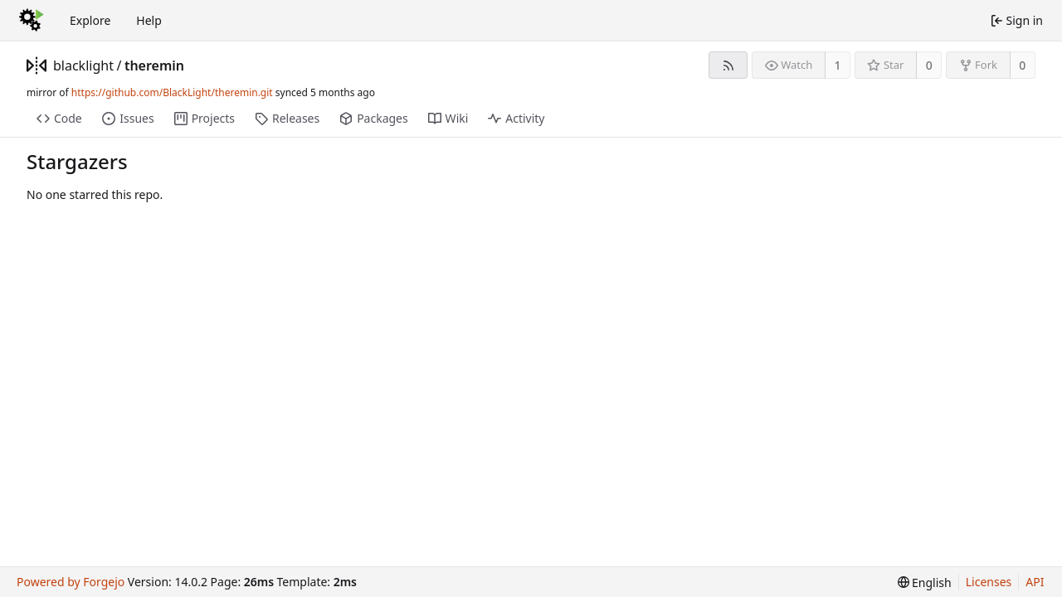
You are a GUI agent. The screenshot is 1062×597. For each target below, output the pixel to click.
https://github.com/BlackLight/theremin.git (172, 92)
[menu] (925, 582)
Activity (516, 118)
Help (149, 20)
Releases (287, 118)
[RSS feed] (728, 65)
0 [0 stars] (929, 65)
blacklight (83, 65)
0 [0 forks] (1022, 65)
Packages (373, 118)
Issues (127, 118)
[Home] (31, 21)
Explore (90, 20)
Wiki (448, 118)
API (1034, 582)
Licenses (989, 582)
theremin (154, 65)
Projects (204, 118)
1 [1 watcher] (838, 65)
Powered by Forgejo (70, 582)
